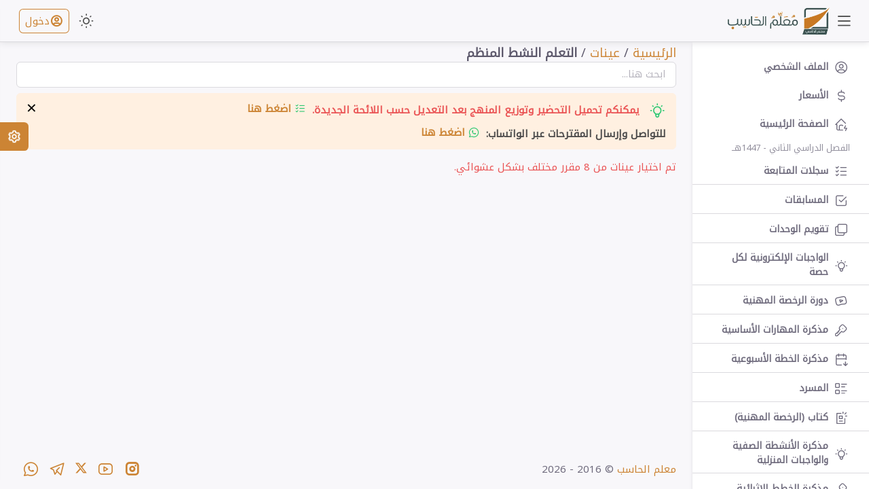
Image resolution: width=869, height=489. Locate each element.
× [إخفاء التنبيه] (31, 108)
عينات (605, 53)
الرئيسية (654, 53)
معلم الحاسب (646, 469)
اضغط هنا (276, 108)
